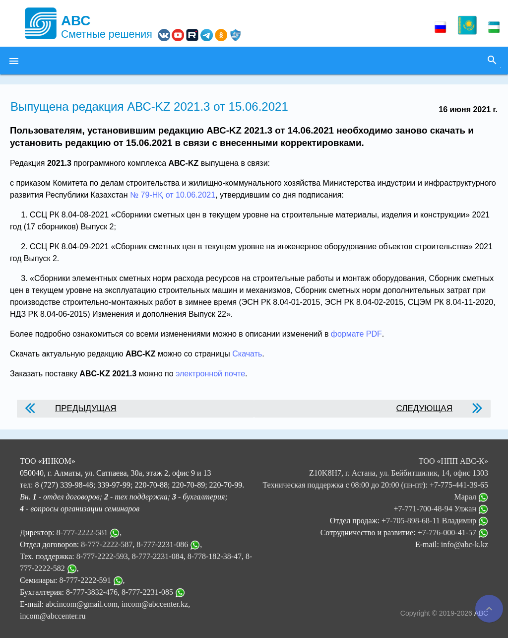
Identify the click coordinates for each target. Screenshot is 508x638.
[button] (14, 60)
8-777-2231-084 (158, 556)
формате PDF (356, 334)
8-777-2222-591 (85, 580)
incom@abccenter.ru (52, 616)
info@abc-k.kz (464, 544)
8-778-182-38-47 (215, 556)
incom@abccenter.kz (155, 604)
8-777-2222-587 (106, 544)
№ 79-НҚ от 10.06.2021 (172, 195)
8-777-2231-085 (147, 592)
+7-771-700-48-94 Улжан (440, 508)
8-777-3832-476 (92, 592)
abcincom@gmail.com (82, 604)
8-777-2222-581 (82, 532)
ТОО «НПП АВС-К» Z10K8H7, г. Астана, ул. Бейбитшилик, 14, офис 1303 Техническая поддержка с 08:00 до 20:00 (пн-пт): (375, 473)
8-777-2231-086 (162, 544)
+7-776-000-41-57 (453, 532)
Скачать (247, 354)
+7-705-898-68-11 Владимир (434, 520)
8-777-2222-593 (102, 556)
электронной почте (210, 373)
